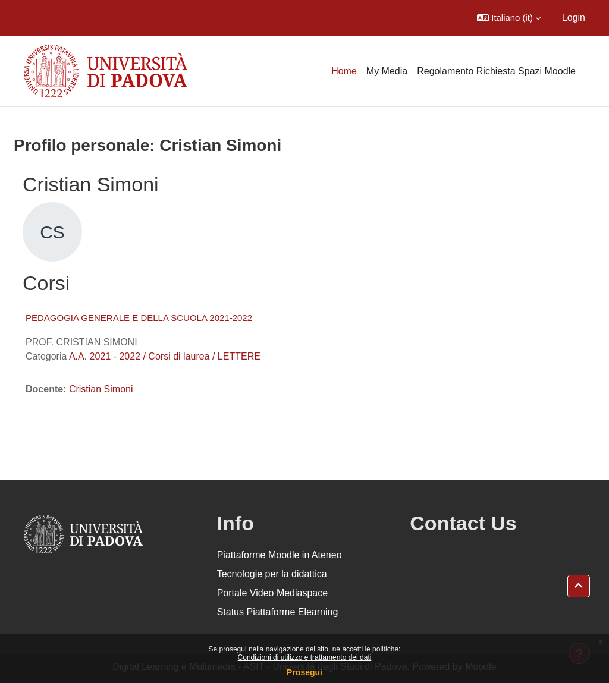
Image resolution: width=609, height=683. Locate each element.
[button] (509, 18)
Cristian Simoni (101, 389)
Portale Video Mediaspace (272, 593)
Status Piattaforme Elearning (277, 612)
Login (573, 17)
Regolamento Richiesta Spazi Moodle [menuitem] (496, 71)
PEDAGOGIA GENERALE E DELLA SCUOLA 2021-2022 (139, 318)
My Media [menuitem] (386, 71)
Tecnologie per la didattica (272, 574)
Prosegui (304, 672)
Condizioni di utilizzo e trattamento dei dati (305, 657)
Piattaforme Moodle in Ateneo (279, 555)
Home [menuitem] (344, 71)
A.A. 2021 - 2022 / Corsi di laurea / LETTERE (164, 356)
